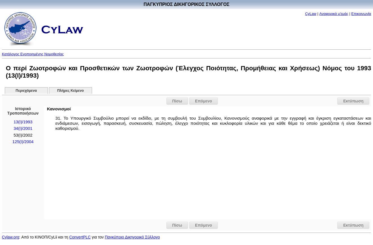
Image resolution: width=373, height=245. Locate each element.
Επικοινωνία (361, 14)
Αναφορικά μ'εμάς (333, 14)
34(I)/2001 (23, 128)
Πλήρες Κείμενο (70, 91)
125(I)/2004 (22, 141)
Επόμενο (203, 101)
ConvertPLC (80, 237)
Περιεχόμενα (26, 91)
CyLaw (310, 14)
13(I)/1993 (23, 122)
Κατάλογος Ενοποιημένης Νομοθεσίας (33, 54)
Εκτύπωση (353, 101)
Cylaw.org (10, 237)
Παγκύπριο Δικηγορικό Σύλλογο (132, 237)
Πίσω (177, 101)
